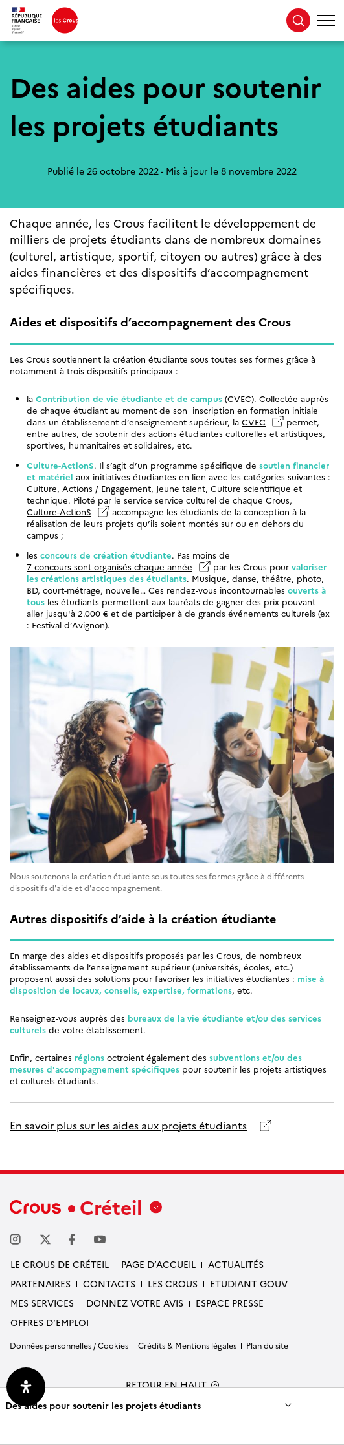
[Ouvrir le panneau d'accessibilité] (25, 1386)
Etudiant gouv (249, 1283)
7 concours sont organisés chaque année (109, 566)
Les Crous (173, 1283)
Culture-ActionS (59, 511)
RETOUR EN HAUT (166, 1384)
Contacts (109, 1283)
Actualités (236, 1264)
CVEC (254, 421)
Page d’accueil (158, 1264)
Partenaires (40, 1283)
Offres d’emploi (49, 1322)
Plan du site (267, 1345)
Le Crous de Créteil (59, 1264)
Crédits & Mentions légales (187, 1345)
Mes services (42, 1302)
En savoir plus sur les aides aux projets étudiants (128, 1125)
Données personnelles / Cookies (69, 1345)
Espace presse (230, 1302)
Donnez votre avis (134, 1302)
